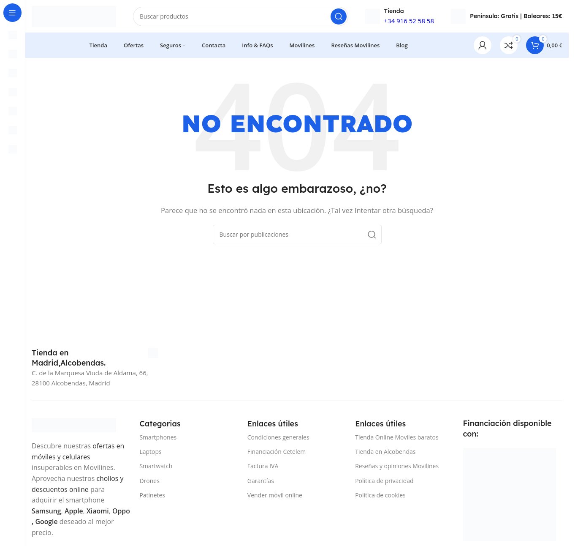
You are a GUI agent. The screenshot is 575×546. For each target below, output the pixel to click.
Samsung (46, 511)
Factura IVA (263, 467)
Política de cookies (380, 496)
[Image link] (74, 425)
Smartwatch (155, 467)
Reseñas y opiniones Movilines (397, 467)
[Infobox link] (95, 359)
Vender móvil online (274, 496)
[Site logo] (74, 16)
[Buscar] (240, 17)
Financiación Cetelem (276, 453)
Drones (149, 482)
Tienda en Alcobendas (385, 453)
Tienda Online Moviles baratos (396, 438)
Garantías (260, 482)
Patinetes (152, 496)
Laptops (150, 453)
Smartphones (157, 438)
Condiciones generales (278, 438)
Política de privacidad (384, 482)
